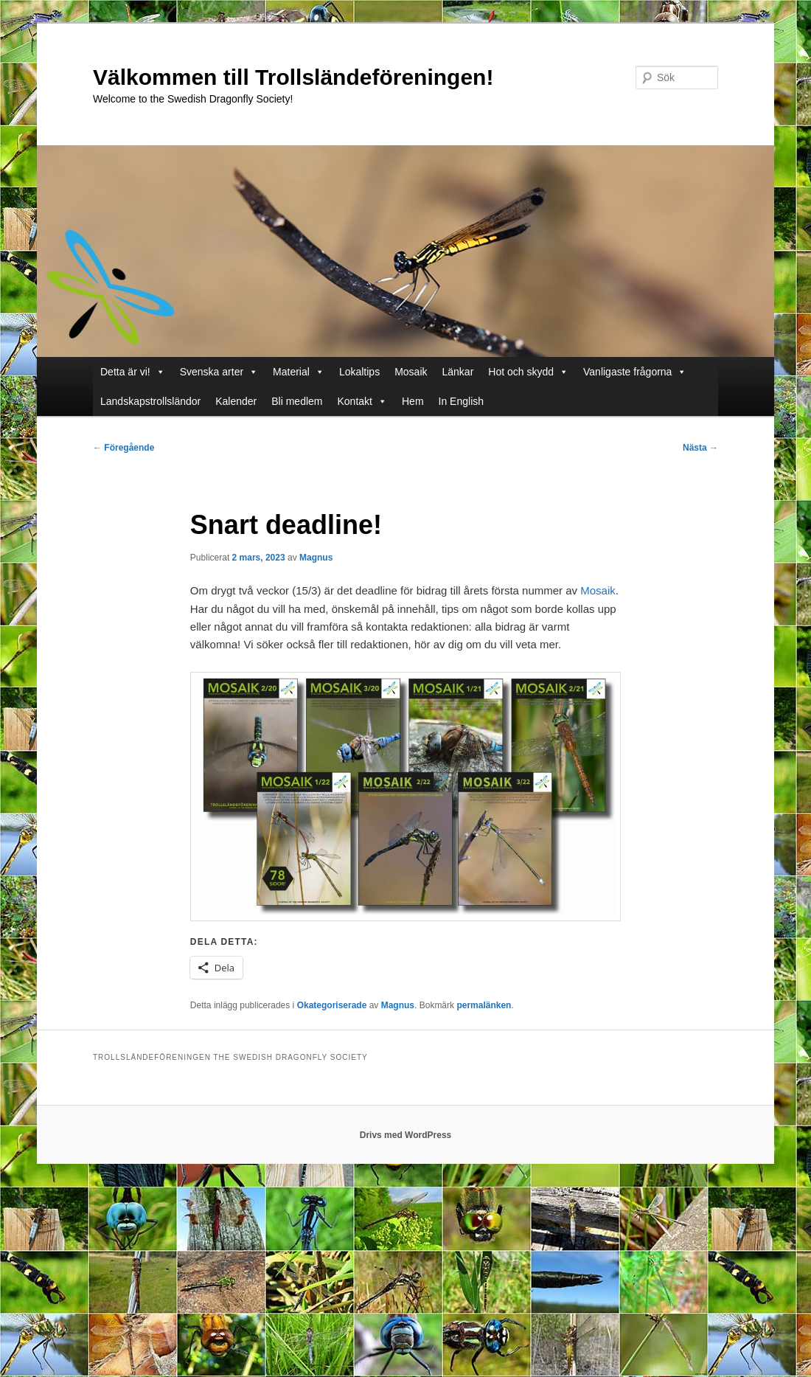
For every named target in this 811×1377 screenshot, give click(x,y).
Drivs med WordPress (406, 1135)
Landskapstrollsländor (150, 401)
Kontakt (355, 401)
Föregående (123, 448)
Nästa (700, 448)
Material (291, 372)
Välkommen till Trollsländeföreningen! (293, 77)
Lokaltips (359, 372)
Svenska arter (211, 372)
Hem (413, 401)
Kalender (236, 401)
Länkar (458, 372)
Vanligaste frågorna (627, 372)
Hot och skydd (521, 372)
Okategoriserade (332, 1005)
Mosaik (410, 372)
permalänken (483, 1005)
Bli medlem (296, 401)
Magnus (316, 557)
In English (461, 401)
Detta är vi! (125, 372)
